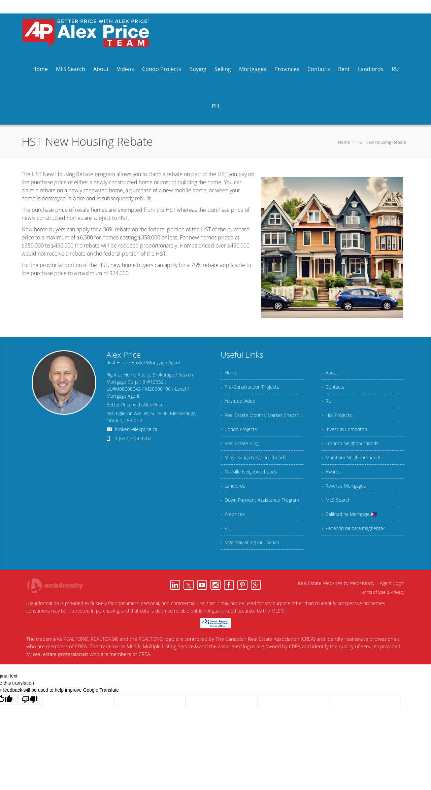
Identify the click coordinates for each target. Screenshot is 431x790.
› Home (229, 372)
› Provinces (233, 514)
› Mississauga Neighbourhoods (253, 457)
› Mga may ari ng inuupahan (250, 542)
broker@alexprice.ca (136, 429)
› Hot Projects (337, 415)
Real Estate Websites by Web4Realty (336, 583)
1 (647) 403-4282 (133, 438)
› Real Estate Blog (240, 443)
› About (330, 372)
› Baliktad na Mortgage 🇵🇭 (349, 514)
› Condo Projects (239, 429)
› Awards (331, 471)
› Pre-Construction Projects (250, 387)
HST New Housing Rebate (381, 142)
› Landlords (233, 486)
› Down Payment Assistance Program (260, 500)
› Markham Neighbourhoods (352, 457)
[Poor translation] (29, 699)
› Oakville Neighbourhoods (249, 471)
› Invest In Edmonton (344, 429)
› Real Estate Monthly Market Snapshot (262, 415)
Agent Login (392, 583)
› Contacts (333, 387)
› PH (226, 528)
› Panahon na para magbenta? (353, 528)
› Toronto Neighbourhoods (350, 443)
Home (344, 142)
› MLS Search (336, 500)
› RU (327, 401)
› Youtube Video (238, 401)
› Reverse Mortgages (344, 486)
